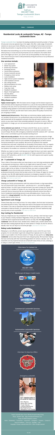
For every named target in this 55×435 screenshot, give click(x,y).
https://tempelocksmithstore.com (33, 416)
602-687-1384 (27, 12)
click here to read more (14, 178)
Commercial (19, 420)
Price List (28, 422)
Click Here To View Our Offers (27, 352)
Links (39, 422)
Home (23, 27)
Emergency (34, 420)
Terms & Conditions (19, 422)
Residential (12, 420)
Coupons (41, 420)
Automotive (27, 420)
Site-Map (34, 422)
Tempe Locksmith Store (8, 42)
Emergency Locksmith (27, 376)
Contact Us (47, 420)
